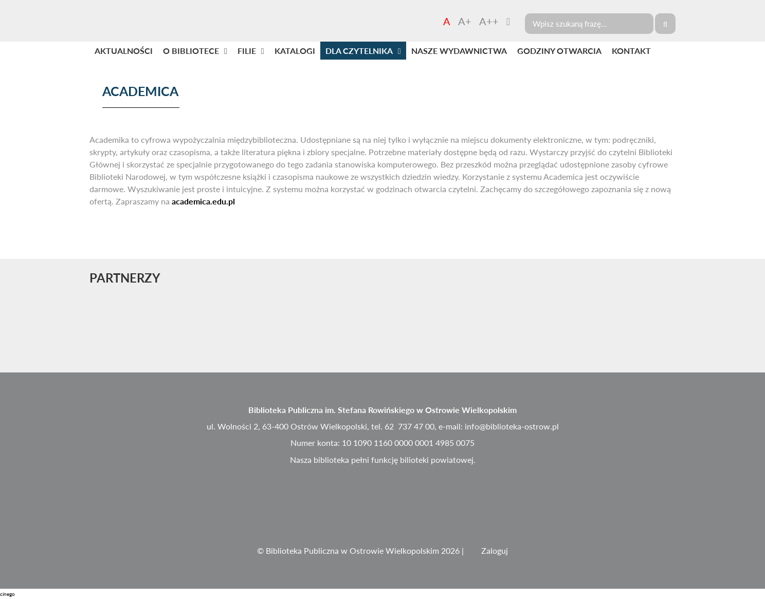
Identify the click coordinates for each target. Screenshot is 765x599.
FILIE (247, 50)
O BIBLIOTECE (191, 50)
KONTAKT (631, 50)
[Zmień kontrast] (508, 21)
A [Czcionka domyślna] (446, 21)
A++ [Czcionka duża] (489, 21)
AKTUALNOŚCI (124, 50)
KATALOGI (295, 50)
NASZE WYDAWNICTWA (459, 50)
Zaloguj (494, 550)
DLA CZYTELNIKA (359, 50)
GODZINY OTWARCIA (559, 50)
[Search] (589, 23)
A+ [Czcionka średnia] (464, 21)
